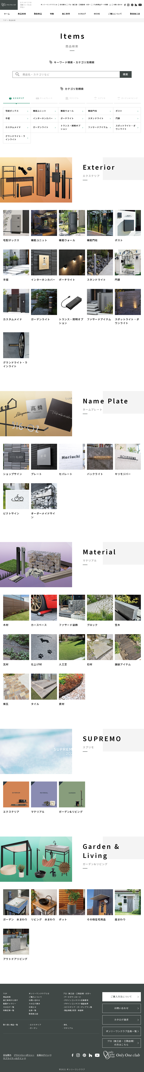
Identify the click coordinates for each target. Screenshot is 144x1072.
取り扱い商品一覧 (10, 1024)
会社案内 (63, 5)
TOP (5, 20)
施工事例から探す (10, 1000)
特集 (52, 13)
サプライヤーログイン (12, 1056)
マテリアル (68, 1028)
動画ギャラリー (9, 1003)
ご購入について (115, 13)
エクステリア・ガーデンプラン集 (78, 1007)
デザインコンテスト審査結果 (76, 1003)
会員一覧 (32, 1010)
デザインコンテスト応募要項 (76, 1000)
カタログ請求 (34, 1003)
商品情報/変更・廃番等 (74, 1010)
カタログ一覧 (8, 1007)
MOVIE (97, 13)
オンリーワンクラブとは (49, 5)
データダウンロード (72, 997)
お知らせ (32, 1007)
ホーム (7, 13)
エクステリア (35, 1024)
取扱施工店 (135, 13)
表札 (66, 1024)
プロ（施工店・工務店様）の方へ (79, 5)
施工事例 (66, 13)
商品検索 (22, 13)
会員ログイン (40, 1053)
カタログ (82, 13)
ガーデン (33, 1028)
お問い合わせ (117, 5)
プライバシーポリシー (22, 1053)
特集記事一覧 (8, 1010)
